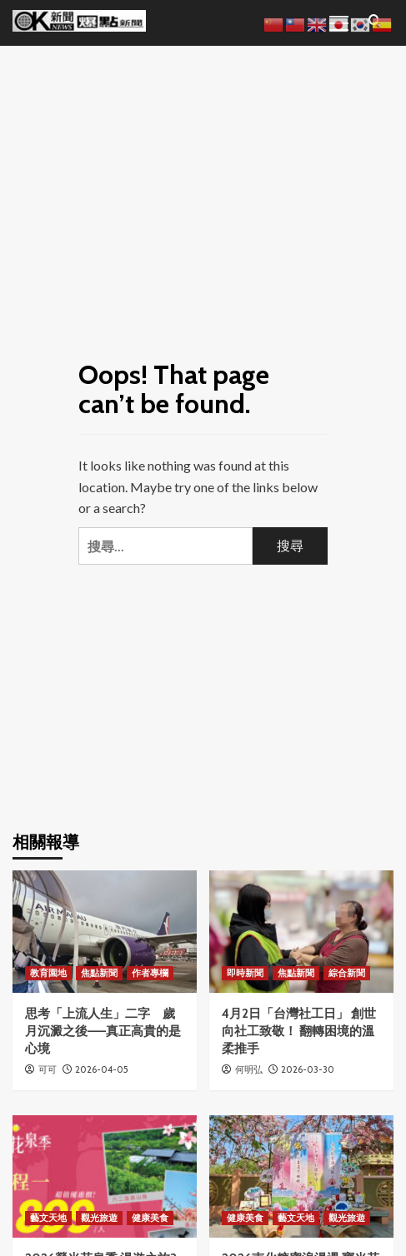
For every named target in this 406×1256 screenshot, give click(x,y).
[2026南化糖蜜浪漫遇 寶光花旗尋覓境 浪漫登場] (301, 1176)
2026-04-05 (101, 1069)
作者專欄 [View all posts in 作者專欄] (150, 973)
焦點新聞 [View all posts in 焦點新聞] (99, 973)
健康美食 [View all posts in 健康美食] (150, 1218)
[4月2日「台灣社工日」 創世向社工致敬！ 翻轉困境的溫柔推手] (301, 931)
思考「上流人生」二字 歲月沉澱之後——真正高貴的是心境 (103, 1031)
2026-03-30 (307, 1069)
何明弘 (249, 1069)
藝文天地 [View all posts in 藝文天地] (48, 1218)
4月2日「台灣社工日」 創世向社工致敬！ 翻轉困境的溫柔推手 (299, 1031)
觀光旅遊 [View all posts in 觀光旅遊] (99, 1218)
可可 (47, 1069)
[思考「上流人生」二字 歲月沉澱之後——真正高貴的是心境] (105, 931)
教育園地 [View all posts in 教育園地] (48, 973)
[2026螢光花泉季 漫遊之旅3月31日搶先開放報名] (105, 1176)
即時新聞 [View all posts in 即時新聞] (245, 973)
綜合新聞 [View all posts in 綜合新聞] (346, 973)
